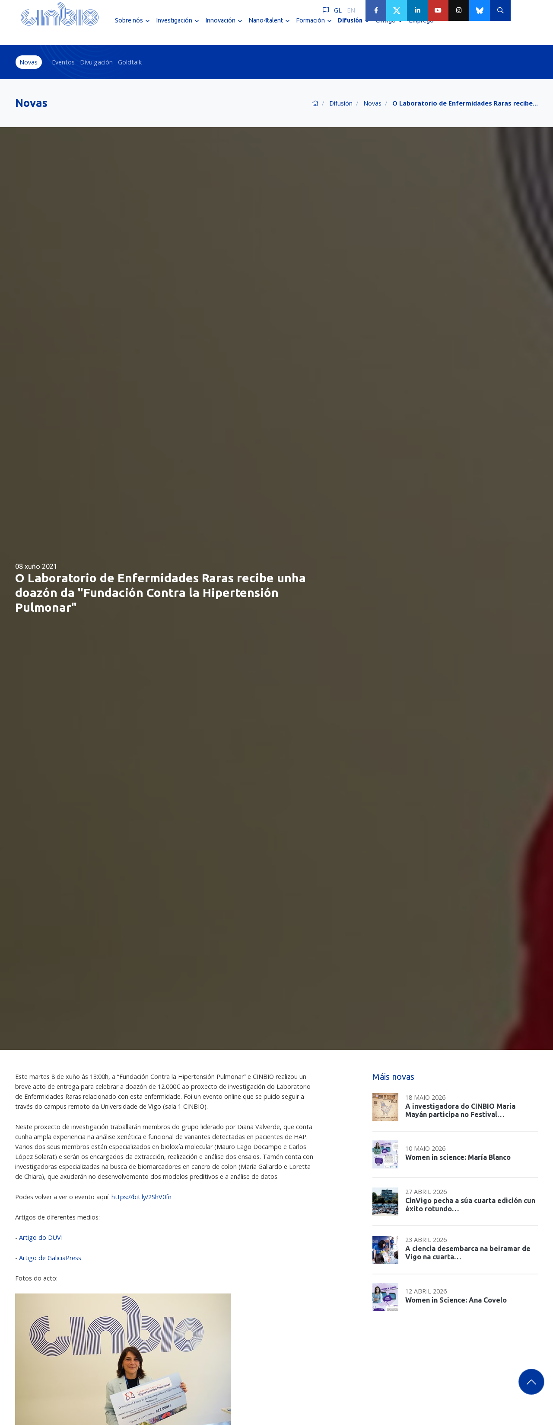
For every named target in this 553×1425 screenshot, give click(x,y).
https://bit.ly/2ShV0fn (141, 1197)
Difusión (341, 103)
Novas (28, 62)
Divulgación (96, 62)
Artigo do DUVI (41, 1237)
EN (351, 10)
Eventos (63, 62)
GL (338, 10)
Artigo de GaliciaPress (50, 1258)
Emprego (421, 29)
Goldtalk (130, 62)
